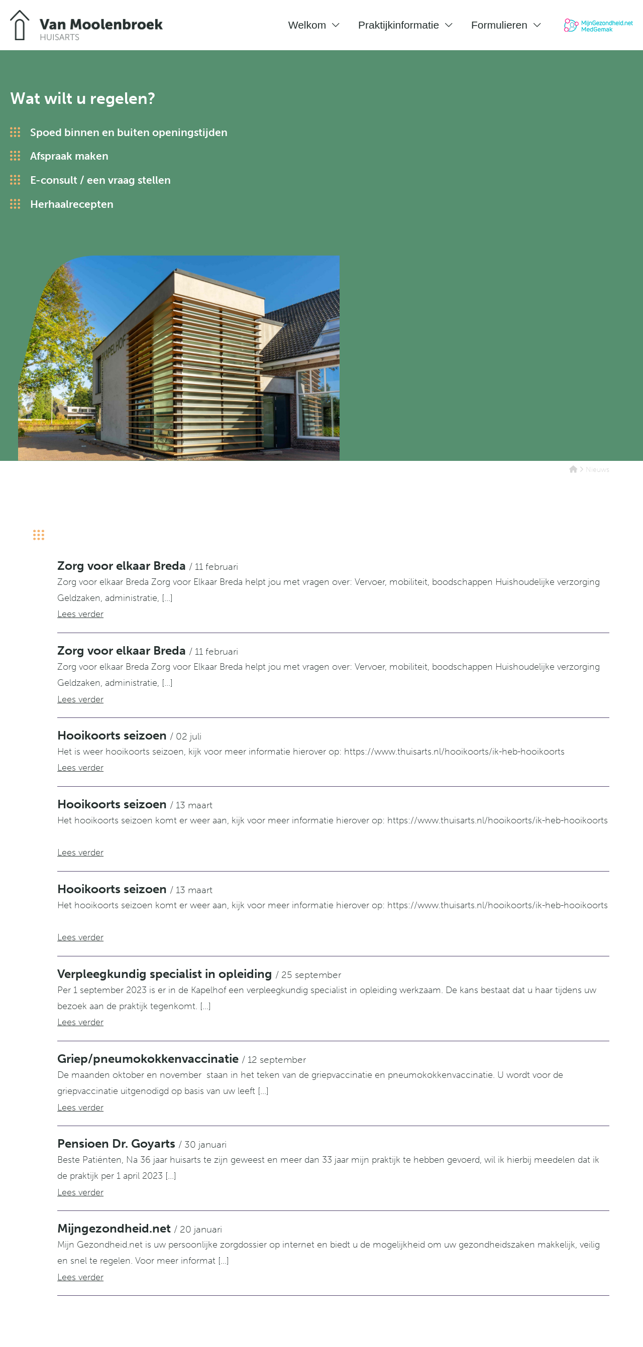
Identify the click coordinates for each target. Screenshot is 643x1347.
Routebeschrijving (240, 1224)
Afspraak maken (69, 157)
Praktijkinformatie (398, 25)
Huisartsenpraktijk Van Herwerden (417, 1273)
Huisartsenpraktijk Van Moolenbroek (427, 1257)
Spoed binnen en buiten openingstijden (129, 133)
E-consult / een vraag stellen (100, 181)
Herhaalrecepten (72, 205)
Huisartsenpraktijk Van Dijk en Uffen (421, 1241)
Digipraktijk (590, 1329)
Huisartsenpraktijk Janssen (402, 1224)
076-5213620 (230, 1241)
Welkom (307, 25)
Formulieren (499, 25)
